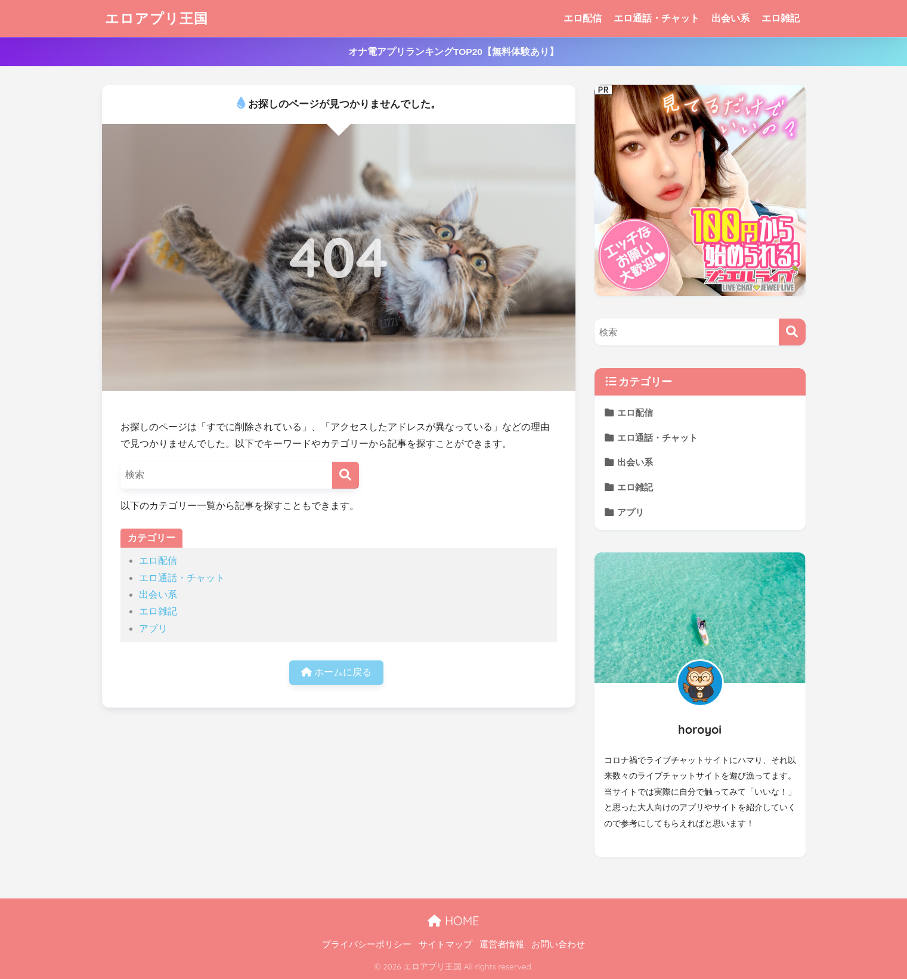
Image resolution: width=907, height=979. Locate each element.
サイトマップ (445, 944)
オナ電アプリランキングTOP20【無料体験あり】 (453, 52)
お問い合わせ (558, 944)
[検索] (345, 475)
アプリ (153, 628)
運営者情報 (501, 944)
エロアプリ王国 (156, 18)
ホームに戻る (336, 672)
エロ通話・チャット (656, 18)
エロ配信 (583, 18)
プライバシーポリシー (366, 944)
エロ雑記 (780, 18)
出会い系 (730, 18)
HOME (453, 920)
